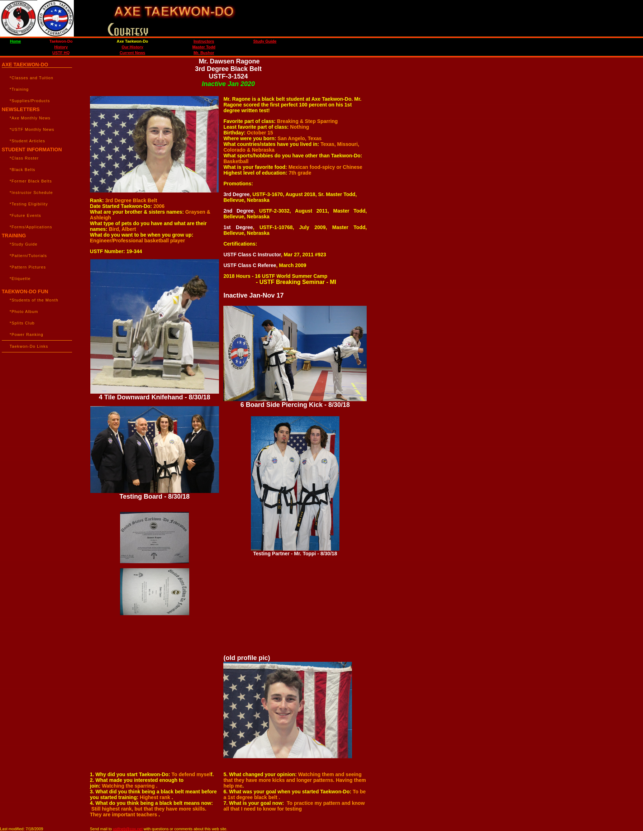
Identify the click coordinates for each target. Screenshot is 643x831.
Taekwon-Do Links (29, 346)
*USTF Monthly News (32, 129)
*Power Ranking (26, 334)
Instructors (204, 41)
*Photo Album (24, 311)
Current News (133, 53)
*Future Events (25, 215)
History (61, 47)
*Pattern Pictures (28, 267)
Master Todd (203, 47)
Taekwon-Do (61, 41)
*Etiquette (20, 278)
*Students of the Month (34, 300)
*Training (19, 89)
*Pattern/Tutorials (28, 255)
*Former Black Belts (31, 181)
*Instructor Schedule (31, 192)
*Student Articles (27, 141)
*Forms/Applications (31, 227)
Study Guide (265, 41)
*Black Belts (22, 169)
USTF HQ (61, 53)
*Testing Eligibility (29, 204)
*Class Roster (24, 158)
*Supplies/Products (30, 101)
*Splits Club (22, 323)
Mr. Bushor (204, 53)
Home (15, 41)
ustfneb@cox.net (128, 829)
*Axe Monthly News (30, 118)
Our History (132, 47)
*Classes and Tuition (31, 78)
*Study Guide (24, 244)
